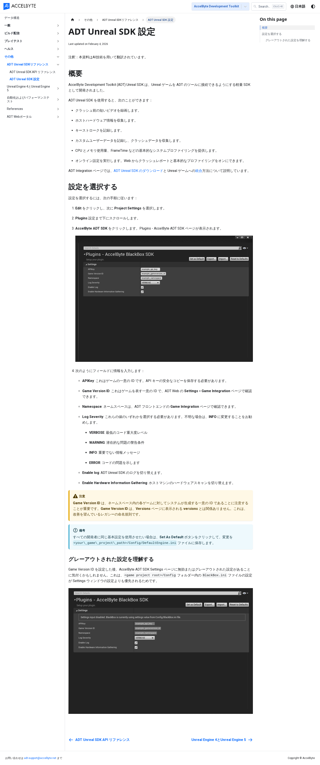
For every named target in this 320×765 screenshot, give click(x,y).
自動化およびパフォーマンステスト (28, 99)
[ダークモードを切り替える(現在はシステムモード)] (313, 6)
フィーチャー (89, 7)
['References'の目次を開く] (58, 109)
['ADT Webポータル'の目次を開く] (58, 116)
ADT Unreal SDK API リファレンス (33, 72)
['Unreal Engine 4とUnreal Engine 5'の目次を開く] (58, 88)
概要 (265, 27)
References (15, 109)
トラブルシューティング (121, 7)
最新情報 (164, 7)
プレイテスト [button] (13, 41)
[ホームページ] (72, 19)
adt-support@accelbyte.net (40, 758)
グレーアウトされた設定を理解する (287, 40)
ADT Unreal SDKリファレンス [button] (27, 64)
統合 (198, 171)
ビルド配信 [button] (11, 33)
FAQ (148, 7)
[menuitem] (49, 7)
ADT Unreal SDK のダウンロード (138, 171)
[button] (268, 7)
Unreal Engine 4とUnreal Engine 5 (28, 88)
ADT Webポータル (19, 116)
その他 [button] (8, 56)
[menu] (113, 6)
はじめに (67, 7)
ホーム (49, 7)
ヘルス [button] (8, 49)
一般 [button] (7, 25)
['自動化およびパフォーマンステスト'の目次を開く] (58, 100)
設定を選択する (272, 34)
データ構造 (11, 18)
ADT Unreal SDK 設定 (24, 79)
